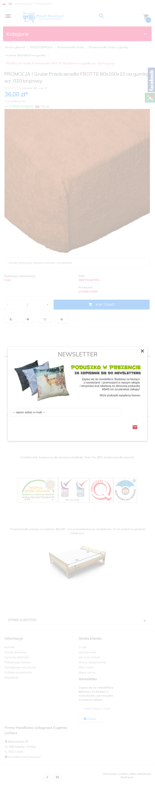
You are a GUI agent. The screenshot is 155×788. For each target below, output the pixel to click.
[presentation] (41, 426)
